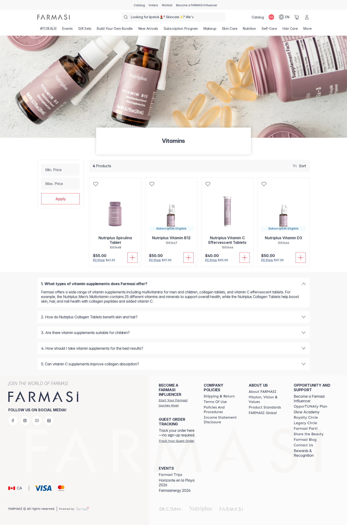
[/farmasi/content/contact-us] (303, 445)
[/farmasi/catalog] (139, 5)
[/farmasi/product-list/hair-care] (290, 30)
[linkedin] (49, 420)
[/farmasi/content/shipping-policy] (219, 396)
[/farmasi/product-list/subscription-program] (181, 30)
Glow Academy (307, 412)
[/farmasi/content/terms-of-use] (215, 402)
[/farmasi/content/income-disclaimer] (222, 419)
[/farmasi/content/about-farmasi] (262, 391)
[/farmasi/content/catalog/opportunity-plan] (310, 406)
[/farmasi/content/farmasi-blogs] (305, 439)
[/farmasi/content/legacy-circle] (305, 423)
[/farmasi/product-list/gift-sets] (84, 30)
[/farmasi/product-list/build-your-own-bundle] (114, 30)
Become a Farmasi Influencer (309, 398)
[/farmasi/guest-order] (176, 440)
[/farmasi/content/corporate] (263, 413)
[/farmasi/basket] (296, 17)
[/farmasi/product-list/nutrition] (249, 30)
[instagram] (25, 420)
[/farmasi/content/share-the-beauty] (309, 434)
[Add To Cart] (132, 258)
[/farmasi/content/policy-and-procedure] (222, 409)
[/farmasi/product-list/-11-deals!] (48, 30)
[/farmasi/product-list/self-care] (269, 30)
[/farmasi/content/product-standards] (265, 407)
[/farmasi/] (53, 17)
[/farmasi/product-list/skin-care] (229, 30)
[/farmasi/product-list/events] (68, 30)
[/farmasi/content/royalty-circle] (306, 417)
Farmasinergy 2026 (175, 490)
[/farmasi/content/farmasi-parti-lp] (305, 428)
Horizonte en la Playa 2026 (176, 482)
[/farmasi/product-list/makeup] (210, 30)
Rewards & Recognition (304, 453)
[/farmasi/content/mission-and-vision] (267, 399)
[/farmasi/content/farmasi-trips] (170, 474)
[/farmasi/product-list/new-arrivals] (148, 30)
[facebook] (13, 420)
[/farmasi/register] (153, 5)
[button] (60, 198)
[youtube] (37, 420)
